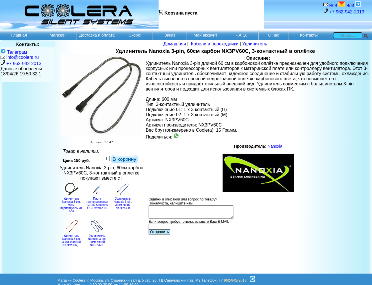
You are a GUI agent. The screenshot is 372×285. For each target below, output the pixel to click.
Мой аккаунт (205, 35)
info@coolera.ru (22, 57)
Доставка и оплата (97, 35)
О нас (273, 35)
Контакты (309, 35)
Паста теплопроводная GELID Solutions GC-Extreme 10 (97, 202)
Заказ (169, 35)
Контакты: (27, 44)
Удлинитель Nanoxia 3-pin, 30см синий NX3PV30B (123, 202)
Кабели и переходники (214, 43)
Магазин (58, 35)
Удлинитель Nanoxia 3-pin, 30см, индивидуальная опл (71, 203)
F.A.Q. (241, 35)
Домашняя (174, 43)
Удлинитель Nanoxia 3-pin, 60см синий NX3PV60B (97, 239)
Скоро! (135, 35)
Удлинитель (254, 43)
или (336, 4)
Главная (19, 35)
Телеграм (14, 52)
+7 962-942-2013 (343, 11)
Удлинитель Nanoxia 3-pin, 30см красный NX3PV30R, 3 (71, 239)
